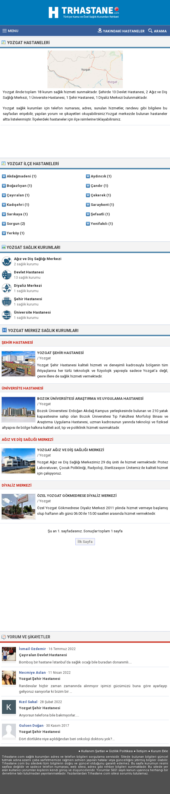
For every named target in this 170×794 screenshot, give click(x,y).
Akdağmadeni (19, 176)
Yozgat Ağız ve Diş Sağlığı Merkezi (70, 450)
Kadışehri (15, 205)
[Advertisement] (85, 141)
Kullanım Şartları (93, 751)
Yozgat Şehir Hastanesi (60, 353)
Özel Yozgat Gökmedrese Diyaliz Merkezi (77, 496)
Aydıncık (98, 176)
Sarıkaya (14, 214)
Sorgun (13, 224)
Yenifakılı (99, 224)
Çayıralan (15, 195)
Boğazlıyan (17, 186)
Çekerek (98, 195)
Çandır (97, 186)
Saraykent (100, 205)
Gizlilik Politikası (121, 751)
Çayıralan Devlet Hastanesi (43, 655)
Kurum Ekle (159, 751)
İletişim (142, 751)
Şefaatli (97, 214)
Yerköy (13, 233)
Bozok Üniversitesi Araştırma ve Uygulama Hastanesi (90, 398)
